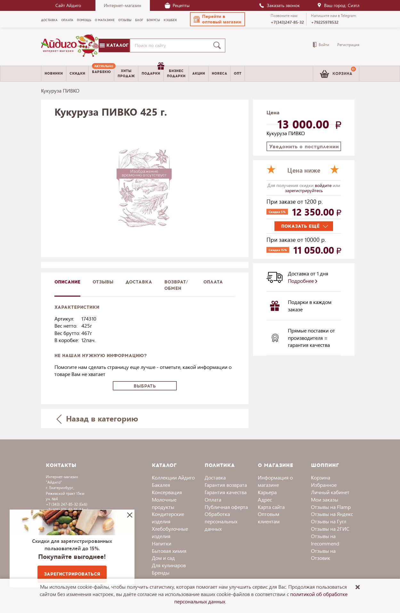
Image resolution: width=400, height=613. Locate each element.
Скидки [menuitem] (77, 73)
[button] (217, 19)
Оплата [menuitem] (67, 20)
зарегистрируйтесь (304, 190)
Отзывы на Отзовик (323, 554)
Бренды (160, 572)
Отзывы (103, 282)
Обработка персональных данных (221, 521)
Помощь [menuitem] (84, 20)
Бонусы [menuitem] (153, 20)
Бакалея (161, 484)
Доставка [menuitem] (49, 20)
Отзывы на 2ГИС (330, 528)
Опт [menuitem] (237, 73)
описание (67, 282)
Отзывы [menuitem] (125, 20)
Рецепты (177, 5)
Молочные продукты (164, 503)
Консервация (167, 492)
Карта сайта (271, 506)
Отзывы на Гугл (328, 521)
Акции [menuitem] (198, 73)
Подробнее (302, 280)
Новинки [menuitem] (54, 73)
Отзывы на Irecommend (325, 540)
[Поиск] (218, 45)
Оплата (213, 282)
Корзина (320, 477)
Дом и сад (163, 557)
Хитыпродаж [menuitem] (126, 73)
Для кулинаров (169, 565)
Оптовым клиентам (269, 518)
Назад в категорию (97, 418)
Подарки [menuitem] (152, 71)
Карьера (267, 492)
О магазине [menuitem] (105, 20)
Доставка (215, 477)
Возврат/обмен (176, 285)
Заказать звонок (279, 5)
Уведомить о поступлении (304, 147)
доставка (139, 282)
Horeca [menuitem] (219, 73)
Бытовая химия (169, 550)
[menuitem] (101, 73)
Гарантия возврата (226, 484)
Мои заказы (324, 499)
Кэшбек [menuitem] (170, 20)
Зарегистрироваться (72, 574)
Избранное (324, 484)
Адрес (265, 499)
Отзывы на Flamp (331, 506)
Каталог (114, 45)
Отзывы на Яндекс (332, 514)
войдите (324, 185)
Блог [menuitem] (139, 20)
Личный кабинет (330, 492)
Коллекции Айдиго (173, 477)
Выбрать (145, 386)
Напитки (161, 543)
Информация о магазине (275, 481)
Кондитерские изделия (168, 518)
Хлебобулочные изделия (170, 532)
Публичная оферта (226, 506)
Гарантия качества (226, 492)
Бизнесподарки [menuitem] (176, 73)
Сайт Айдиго (68, 5)
